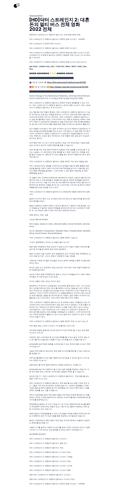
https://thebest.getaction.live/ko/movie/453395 (69, 87)
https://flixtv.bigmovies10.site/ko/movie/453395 (66, 82)
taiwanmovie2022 (36, 16)
